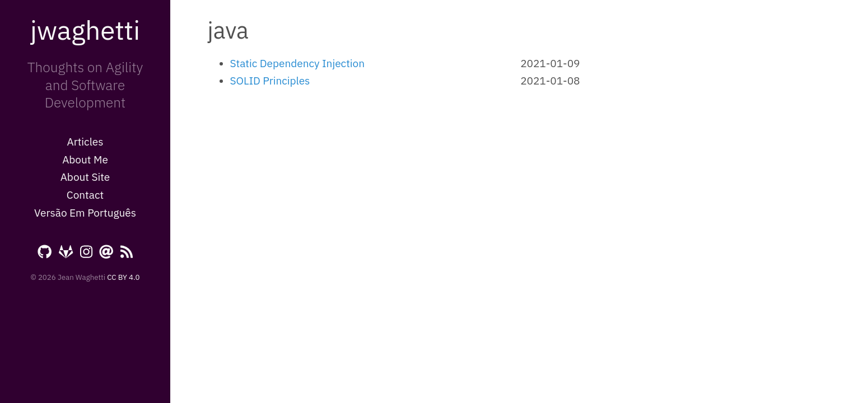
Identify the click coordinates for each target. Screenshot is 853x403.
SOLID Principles (270, 80)
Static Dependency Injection (297, 63)
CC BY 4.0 (123, 277)
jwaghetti (85, 29)
